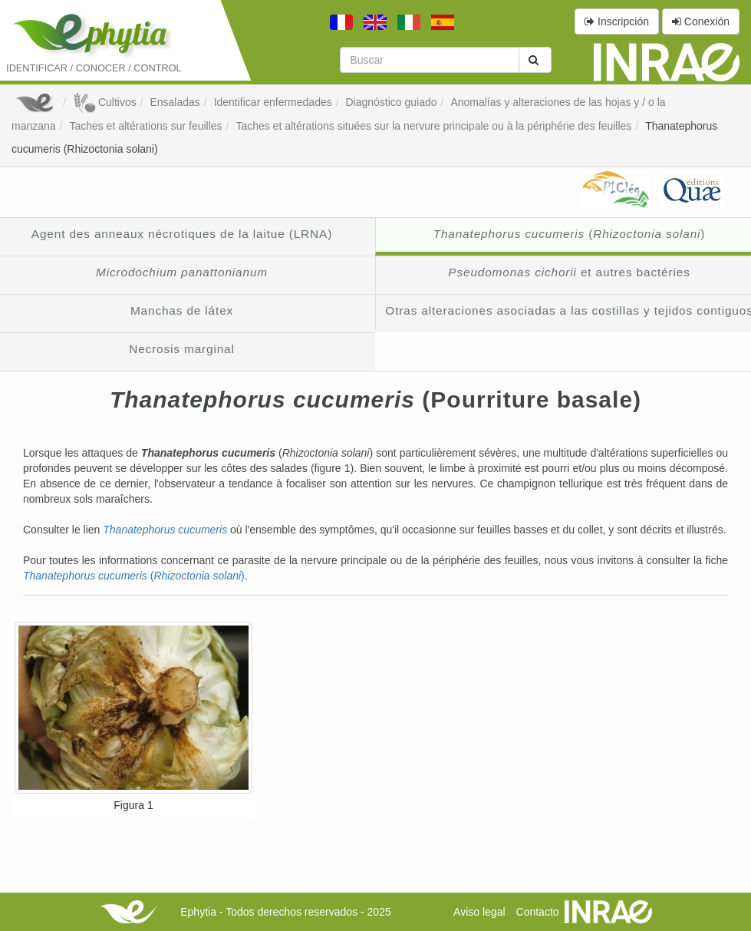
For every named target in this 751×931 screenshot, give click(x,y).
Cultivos (105, 102)
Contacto (537, 912)
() (134, 575)
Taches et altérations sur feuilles (145, 126)
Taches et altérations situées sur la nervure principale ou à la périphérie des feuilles (433, 126)
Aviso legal (479, 912)
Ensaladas (174, 102)
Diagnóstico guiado (391, 102)
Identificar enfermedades (273, 102)
